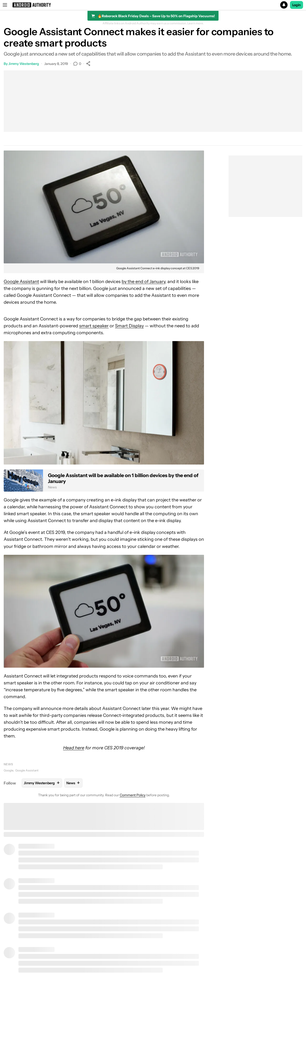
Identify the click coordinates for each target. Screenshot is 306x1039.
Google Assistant (21, 281)
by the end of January (143, 281)
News (8, 764)
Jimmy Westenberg (23, 63)
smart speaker (94, 326)
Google (8, 770)
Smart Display (129, 326)
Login (296, 5)
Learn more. (195, 23)
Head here (73, 748)
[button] (153, 5)
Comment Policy (133, 795)
